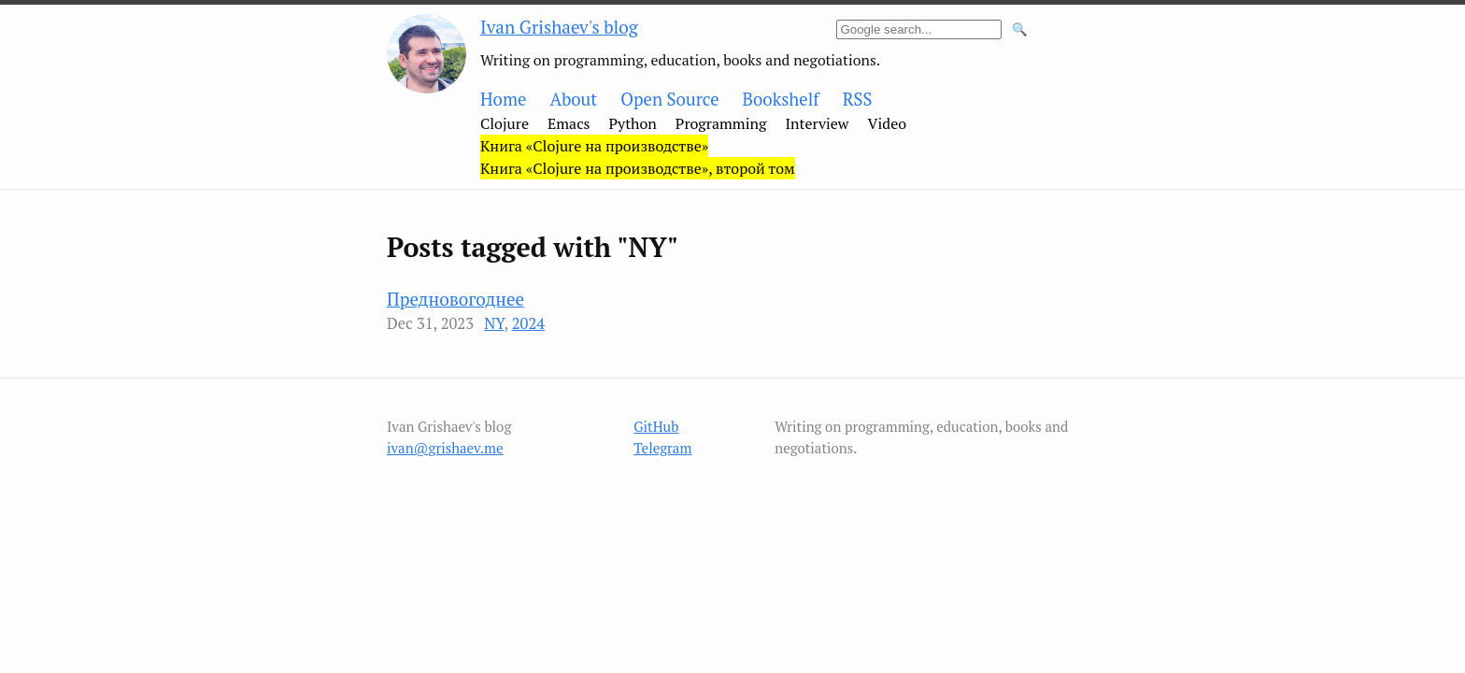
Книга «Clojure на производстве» (594, 146)
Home (503, 99)
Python (633, 123)
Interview (816, 123)
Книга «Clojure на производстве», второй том (637, 168)
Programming (721, 123)
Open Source (669, 99)
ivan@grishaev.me (445, 447)
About (573, 99)
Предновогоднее (455, 298)
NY (494, 323)
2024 (528, 323)
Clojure (504, 123)
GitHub (655, 426)
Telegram (662, 447)
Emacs (569, 123)
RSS (858, 99)
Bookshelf (781, 99)
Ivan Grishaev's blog (559, 26)
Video (887, 123)
